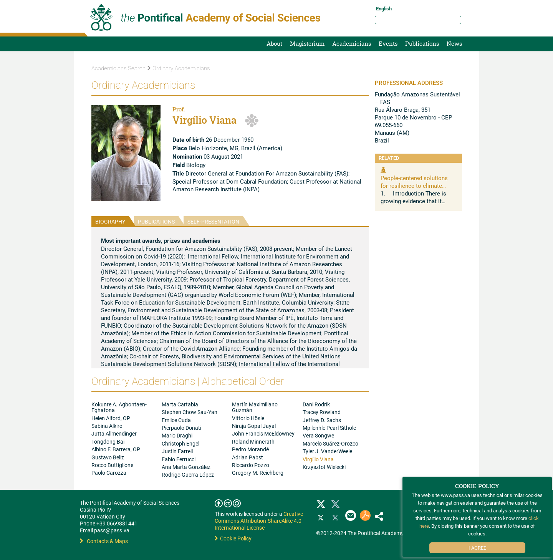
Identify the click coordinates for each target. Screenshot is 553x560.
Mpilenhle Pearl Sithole (329, 427)
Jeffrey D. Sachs (322, 420)
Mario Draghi (177, 435)
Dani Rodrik (316, 404)
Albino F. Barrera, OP (115, 449)
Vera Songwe (318, 435)
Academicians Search (118, 68)
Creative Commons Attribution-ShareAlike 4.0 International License (259, 520)
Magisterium (307, 43)
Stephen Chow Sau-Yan (189, 412)
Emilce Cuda (176, 420)
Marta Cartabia (180, 404)
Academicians (351, 43)
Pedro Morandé (250, 449)
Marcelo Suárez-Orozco (330, 443)
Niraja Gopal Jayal (254, 425)
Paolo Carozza (108, 472)
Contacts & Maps (104, 541)
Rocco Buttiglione (112, 465)
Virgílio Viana (318, 459)
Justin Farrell (177, 451)
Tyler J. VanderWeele (327, 451)
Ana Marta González (186, 467)
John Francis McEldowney (263, 433)
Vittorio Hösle (248, 418)
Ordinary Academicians (178, 68)
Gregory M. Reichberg (257, 472)
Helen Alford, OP (110, 418)
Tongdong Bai (107, 441)
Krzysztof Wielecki (324, 467)
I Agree (477, 547)
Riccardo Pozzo (250, 465)
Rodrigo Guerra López (188, 474)
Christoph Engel (180, 443)
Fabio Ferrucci (178, 459)
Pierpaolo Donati (181, 427)
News (454, 43)
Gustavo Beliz (107, 457)
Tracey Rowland (322, 412)
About (274, 43)
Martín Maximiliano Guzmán (255, 407)
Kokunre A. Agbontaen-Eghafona (119, 407)
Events (388, 43)
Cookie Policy (233, 538)
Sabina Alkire (106, 425)
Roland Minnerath (253, 441)
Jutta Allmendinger (114, 433)
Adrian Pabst (247, 457)
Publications (422, 43)
